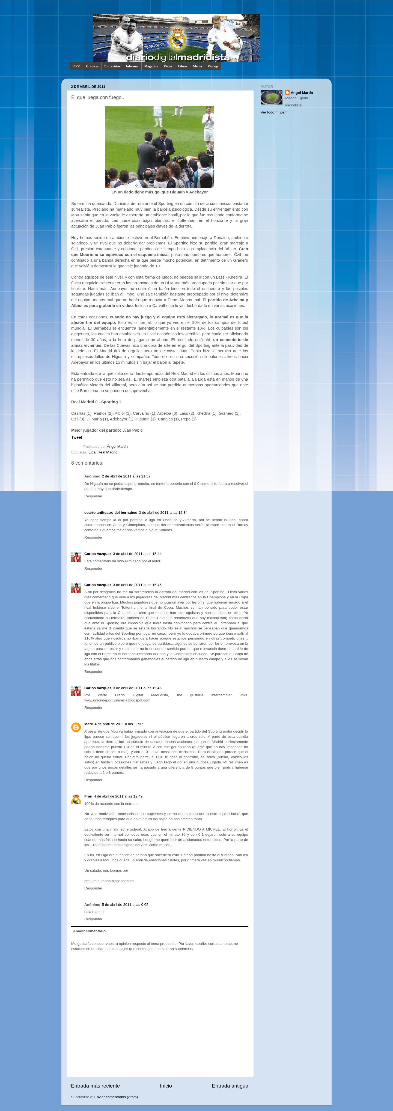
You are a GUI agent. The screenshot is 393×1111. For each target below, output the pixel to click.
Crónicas (92, 66)
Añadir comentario (89, 931)
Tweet (76, 437)
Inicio (76, 66)
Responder (93, 496)
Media (197, 66)
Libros (182, 66)
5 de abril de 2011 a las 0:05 (125, 905)
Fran (88, 796)
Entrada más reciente (95, 1086)
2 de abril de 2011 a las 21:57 (126, 476)
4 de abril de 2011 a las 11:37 (119, 724)
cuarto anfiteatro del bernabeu (110, 512)
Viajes (168, 66)
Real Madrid (108, 452)
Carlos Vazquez (97, 554)
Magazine (151, 66)
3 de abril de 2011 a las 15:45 (137, 585)
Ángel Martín (117, 446)
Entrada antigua (230, 1086)
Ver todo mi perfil (274, 112)
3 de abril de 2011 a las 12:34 (163, 512)
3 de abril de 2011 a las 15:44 (137, 554)
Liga (92, 452)
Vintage (213, 66)
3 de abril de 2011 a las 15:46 (137, 688)
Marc (88, 724)
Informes (132, 66)
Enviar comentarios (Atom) (116, 1097)
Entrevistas (112, 66)
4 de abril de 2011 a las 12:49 (118, 796)
